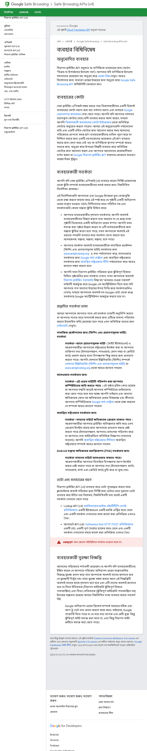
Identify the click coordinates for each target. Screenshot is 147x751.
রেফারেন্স (23, 12)
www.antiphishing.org (77, 368)
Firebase (54, 745)
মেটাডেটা (62, 325)
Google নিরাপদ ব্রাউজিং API (90, 155)
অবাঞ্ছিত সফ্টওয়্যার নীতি (95, 261)
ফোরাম (53, 712)
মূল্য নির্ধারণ (104, 707)
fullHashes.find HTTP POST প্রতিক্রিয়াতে (109, 524)
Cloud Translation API (78, 30)
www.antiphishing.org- (77, 253)
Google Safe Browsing (88, 41)
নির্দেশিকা (8, 12)
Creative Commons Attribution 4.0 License (114, 638)
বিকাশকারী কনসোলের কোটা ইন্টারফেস (88, 122)
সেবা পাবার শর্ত (106, 702)
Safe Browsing (30, 4)
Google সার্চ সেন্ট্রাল (92, 257)
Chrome (54, 740)
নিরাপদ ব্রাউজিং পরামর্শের (78, 280)
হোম (59, 41)
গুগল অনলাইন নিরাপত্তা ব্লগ (64, 706)
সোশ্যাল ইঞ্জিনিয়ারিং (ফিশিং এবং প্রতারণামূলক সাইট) (95, 363)
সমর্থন (37, 12)
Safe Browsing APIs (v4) (74, 4)
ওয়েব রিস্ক (104, 76)
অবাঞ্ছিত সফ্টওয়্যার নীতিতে (99, 440)
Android (54, 734)
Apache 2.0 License (87, 641)
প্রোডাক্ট (68, 41)
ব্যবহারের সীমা (106, 713)
